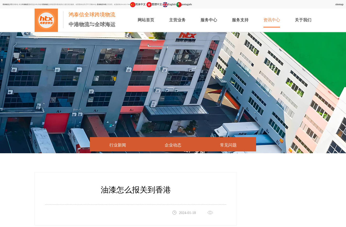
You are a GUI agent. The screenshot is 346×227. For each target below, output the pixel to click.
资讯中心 (271, 20)
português (184, 4)
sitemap (339, 4)
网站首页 (146, 20)
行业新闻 (117, 145)
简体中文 (138, 4)
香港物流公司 (7, 4)
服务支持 (240, 20)
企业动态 (173, 145)
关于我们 (303, 20)
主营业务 (177, 20)
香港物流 (45, 4)
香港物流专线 (101, 4)
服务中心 (209, 20)
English (169, 4)
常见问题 (228, 145)
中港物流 (25, 4)
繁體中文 (154, 4)
